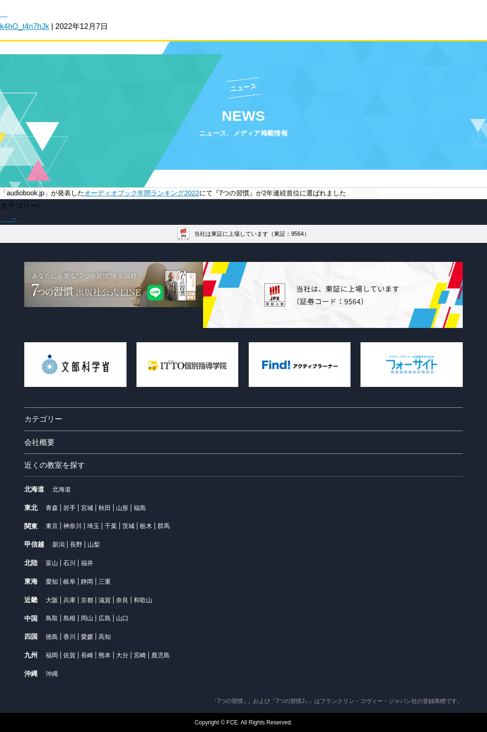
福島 (140, 507)
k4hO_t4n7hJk (24, 26)
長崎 (87, 655)
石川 (69, 563)
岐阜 (69, 581)
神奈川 (72, 526)
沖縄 (52, 673)
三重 (104, 581)
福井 (87, 563)
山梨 (94, 544)
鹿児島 (160, 655)
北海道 (61, 489)
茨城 (128, 526)
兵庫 (69, 600)
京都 (87, 600)
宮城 (87, 507)
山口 (122, 618)
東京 (52, 526)
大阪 (52, 600)
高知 (104, 636)
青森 (52, 507)
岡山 (87, 618)
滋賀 (104, 600)
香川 (69, 636)
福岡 (52, 655)
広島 (104, 618)
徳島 (52, 636)
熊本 (104, 655)
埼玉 (93, 526)
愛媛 (87, 636)
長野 (76, 544)
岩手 (69, 507)
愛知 (52, 581)
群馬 (163, 526)
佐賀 (69, 655)
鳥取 (52, 618)
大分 (122, 655)
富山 (52, 563)
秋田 (104, 507)
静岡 (87, 581)
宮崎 (140, 655)
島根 (69, 618)
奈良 (122, 600)
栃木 (146, 526)
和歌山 (143, 600)
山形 (122, 507)
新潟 (58, 544)
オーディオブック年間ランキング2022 (141, 193)
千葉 (111, 526)
